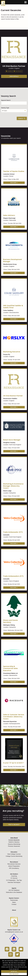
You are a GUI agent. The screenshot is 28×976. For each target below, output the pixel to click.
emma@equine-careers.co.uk (14, 932)
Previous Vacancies (14, 846)
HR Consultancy (14, 868)
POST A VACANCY (14, 824)
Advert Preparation (14, 866)
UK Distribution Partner (13, 66)
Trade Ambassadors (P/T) (13, 576)
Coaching (14, 876)
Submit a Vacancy (14, 842)
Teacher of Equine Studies (13, 171)
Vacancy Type (5, 107)
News (14, 902)
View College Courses (14, 854)
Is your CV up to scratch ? (13, 763)
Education (14, 852)
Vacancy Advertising (14, 844)
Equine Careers (14, 898)
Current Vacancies (14, 840)
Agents (14, 888)
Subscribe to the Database (14, 892)
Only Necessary (14, 974)
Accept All (14, 971)
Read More (14, 182)
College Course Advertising (14, 856)
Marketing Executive (11, 351)
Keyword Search (5, 100)
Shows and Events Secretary (10, 621)
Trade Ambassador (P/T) (13, 532)
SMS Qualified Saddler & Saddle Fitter (13, 306)
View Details (14, 76)
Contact (14, 904)
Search (21, 118)
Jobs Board (14, 838)
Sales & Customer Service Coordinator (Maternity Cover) (13, 716)
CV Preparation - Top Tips (14, 880)
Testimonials (14, 900)
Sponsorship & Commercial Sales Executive (10, 668)
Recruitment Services (14, 864)
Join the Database (14, 890)
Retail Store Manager (11, 440)
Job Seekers (14, 874)
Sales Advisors (9, 215)
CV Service (14, 878)
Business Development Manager (12, 260)
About (14, 910)
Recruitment (14, 862)
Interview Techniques (14, 882)
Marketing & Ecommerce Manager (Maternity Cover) (13, 486)
